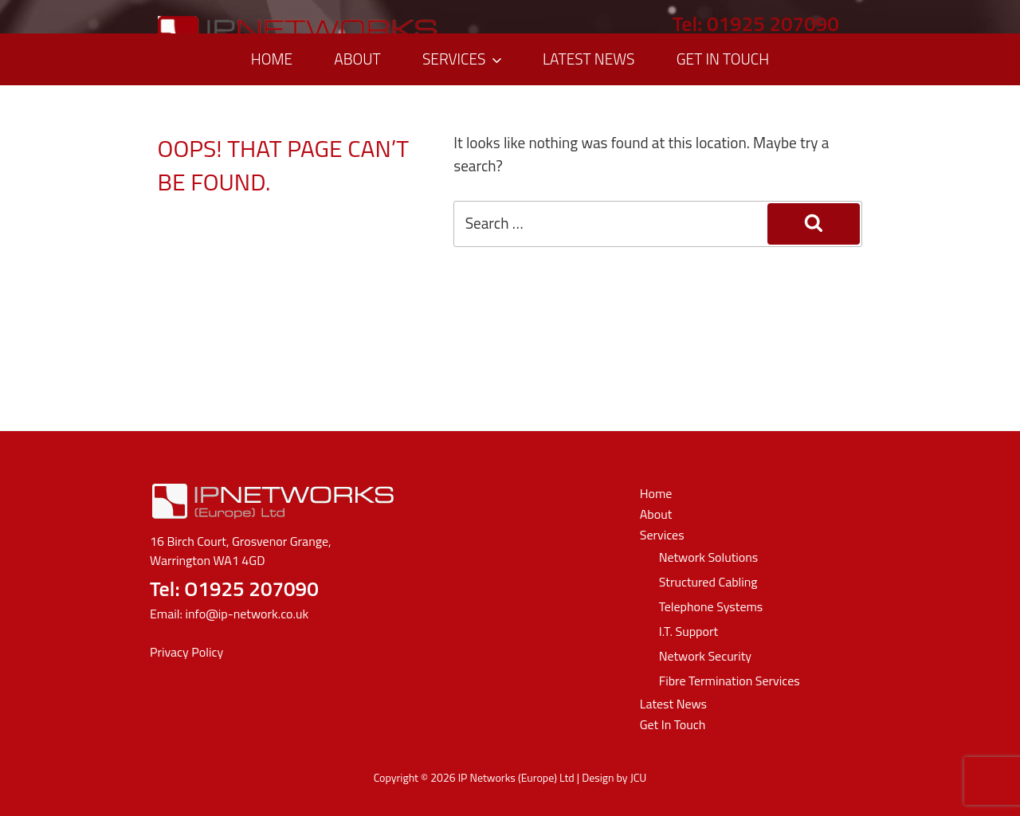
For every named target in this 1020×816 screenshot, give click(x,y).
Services (463, 58)
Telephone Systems (711, 606)
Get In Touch (723, 58)
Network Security (705, 655)
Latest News (589, 58)
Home (271, 58)
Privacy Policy (186, 651)
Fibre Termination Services (729, 680)
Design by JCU (614, 777)
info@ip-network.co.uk (246, 613)
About (357, 58)
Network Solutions (709, 557)
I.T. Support (688, 631)
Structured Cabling (708, 581)
